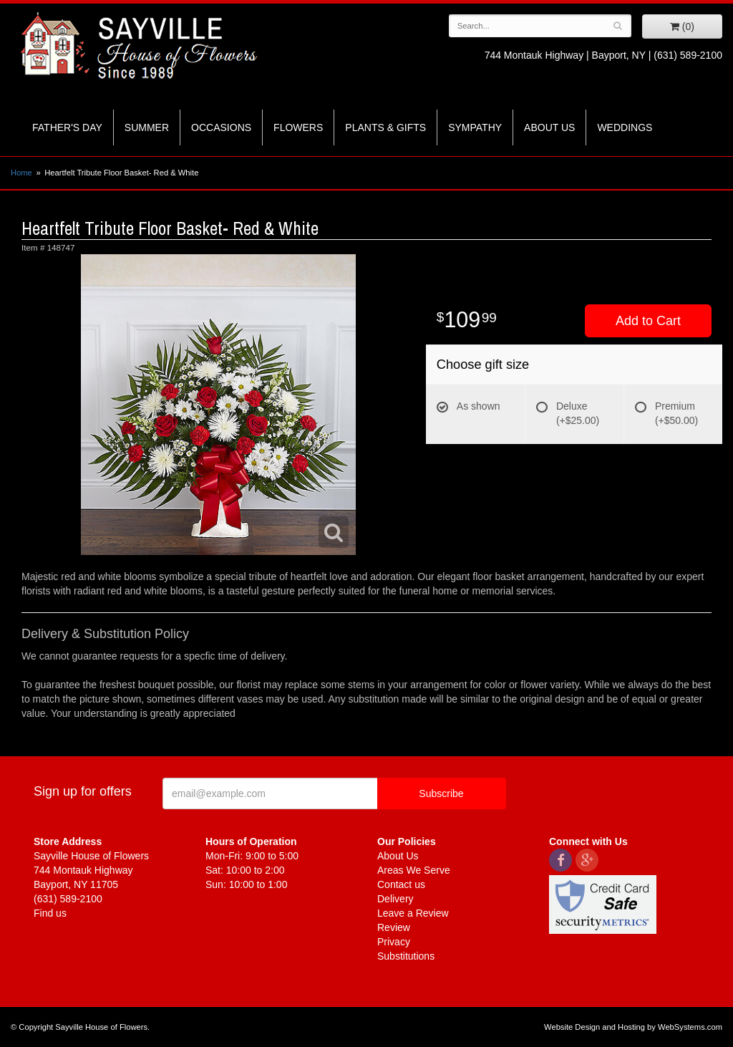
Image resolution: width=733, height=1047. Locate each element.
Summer (147, 127)
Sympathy (475, 127)
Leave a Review (413, 913)
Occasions (221, 127)
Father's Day (67, 127)
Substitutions (406, 956)
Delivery (395, 898)
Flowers (298, 127)
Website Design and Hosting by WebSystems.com (633, 1027)
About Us (549, 127)
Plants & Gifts (385, 127)
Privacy (393, 941)
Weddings (624, 127)
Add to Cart (648, 321)
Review (393, 927)
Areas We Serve (413, 870)
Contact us (401, 884)
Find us (50, 913)
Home (21, 172)
